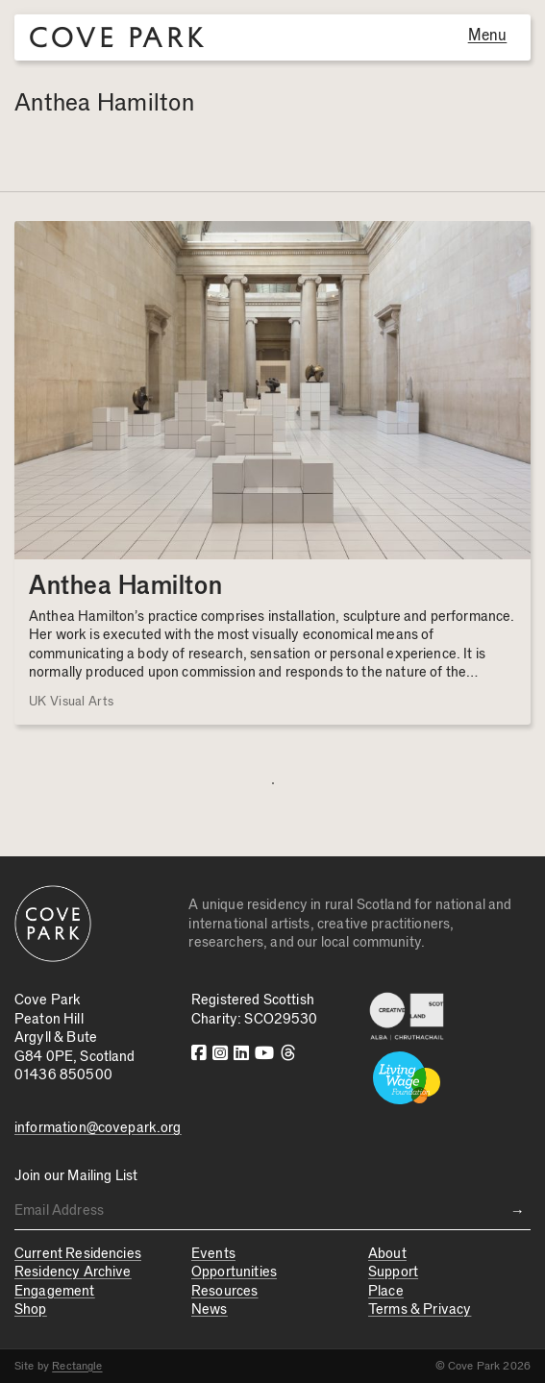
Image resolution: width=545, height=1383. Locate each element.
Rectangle (77, 1365)
